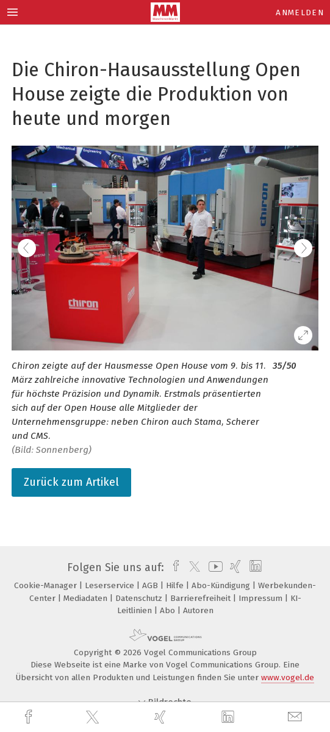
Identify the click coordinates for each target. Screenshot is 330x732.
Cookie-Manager (46, 585)
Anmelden (300, 12)
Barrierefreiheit (201, 598)
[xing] (161, 717)
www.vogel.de (287, 677)
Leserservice (111, 585)
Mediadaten (86, 598)
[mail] (296, 717)
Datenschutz (140, 598)
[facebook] (30, 717)
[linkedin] (229, 717)
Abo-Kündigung (222, 585)
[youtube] (213, 567)
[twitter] (94, 717)
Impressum (262, 598)
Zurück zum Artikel (71, 482)
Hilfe (176, 585)
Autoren (198, 610)
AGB (151, 585)
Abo (169, 610)
